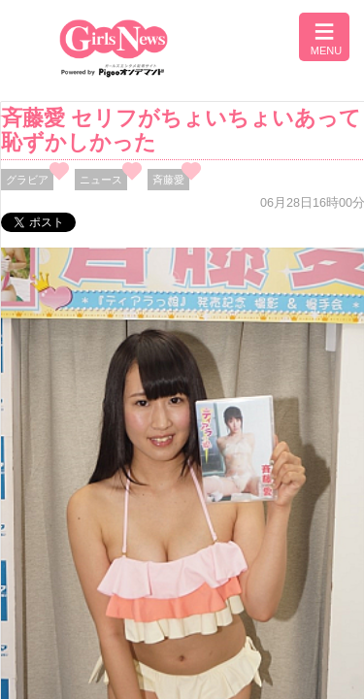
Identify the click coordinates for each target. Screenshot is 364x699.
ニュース (101, 179)
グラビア (27, 179)
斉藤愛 (168, 179)
